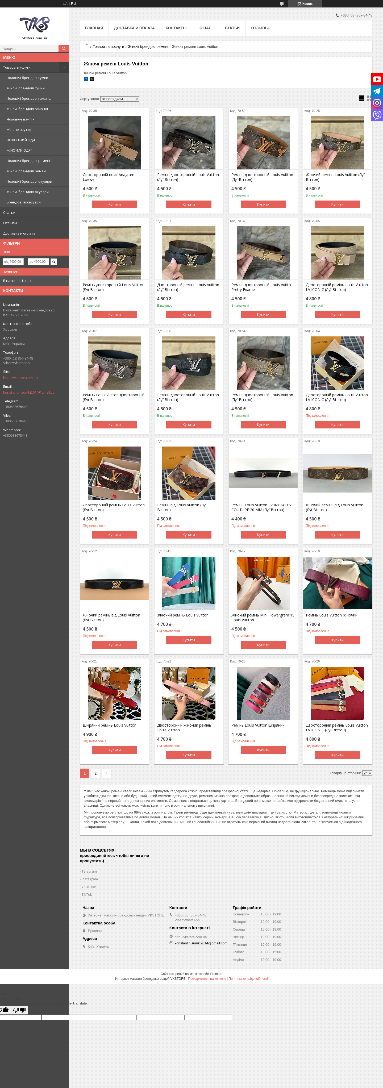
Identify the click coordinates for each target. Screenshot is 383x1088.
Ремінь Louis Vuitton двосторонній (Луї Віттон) (113, 397)
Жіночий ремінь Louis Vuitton (183, 615)
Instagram (90, 879)
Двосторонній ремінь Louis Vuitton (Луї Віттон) (188, 287)
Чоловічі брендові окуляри (29, 181)
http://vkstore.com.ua (20, 377)
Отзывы (10, 222)
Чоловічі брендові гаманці (29, 98)
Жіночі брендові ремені (27, 171)
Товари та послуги (108, 46)
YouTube (89, 886)
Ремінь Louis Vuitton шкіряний (258, 725)
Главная (94, 28)
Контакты (176, 28)
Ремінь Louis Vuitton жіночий (331, 615)
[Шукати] (64, 49)
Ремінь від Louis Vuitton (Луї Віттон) (182, 507)
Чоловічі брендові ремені (28, 160)
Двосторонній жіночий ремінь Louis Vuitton (184, 727)
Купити (115, 204)
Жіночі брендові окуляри (28, 191)
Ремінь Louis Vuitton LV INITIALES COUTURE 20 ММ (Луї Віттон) (261, 507)
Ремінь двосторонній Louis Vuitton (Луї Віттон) (188, 177)
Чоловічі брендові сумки (27, 77)
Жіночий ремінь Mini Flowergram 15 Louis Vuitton (262, 617)
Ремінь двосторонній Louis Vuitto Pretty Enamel (261, 287)
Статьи (9, 212)
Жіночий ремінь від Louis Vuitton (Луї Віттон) (334, 507)
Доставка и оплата (19, 233)
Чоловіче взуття (21, 119)
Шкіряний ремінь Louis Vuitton (109, 725)
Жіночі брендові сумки (26, 88)
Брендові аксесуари (24, 202)
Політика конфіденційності (248, 979)
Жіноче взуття (19, 129)
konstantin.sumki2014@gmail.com (30, 392)
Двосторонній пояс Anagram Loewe (108, 177)
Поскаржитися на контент (207, 979)
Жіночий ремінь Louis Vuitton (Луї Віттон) (335, 177)
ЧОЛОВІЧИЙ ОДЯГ (21, 139)
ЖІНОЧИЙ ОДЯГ (19, 150)
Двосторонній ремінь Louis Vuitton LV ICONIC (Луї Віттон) (337, 287)
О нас (205, 28)
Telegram (89, 871)
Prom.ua (216, 974)
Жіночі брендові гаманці (27, 108)
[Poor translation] (19, 1010)
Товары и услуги (17, 67)
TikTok (87, 894)
